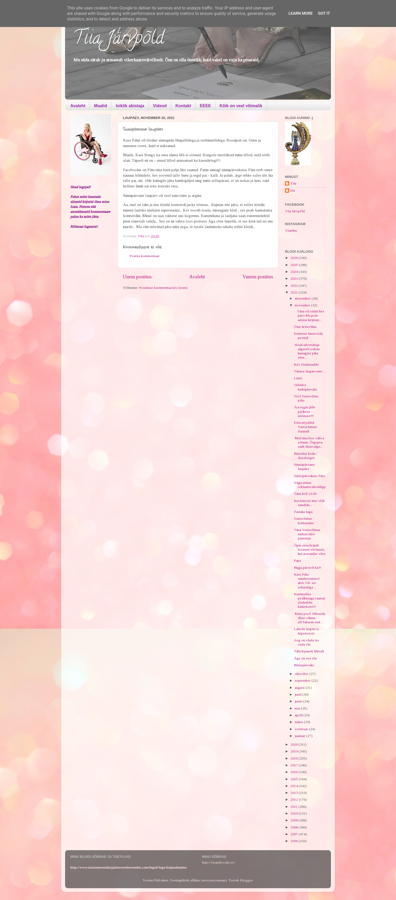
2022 (295, 286)
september (303, 680)
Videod (160, 106)
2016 (295, 772)
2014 (295, 786)
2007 (295, 834)
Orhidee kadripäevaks (305, 387)
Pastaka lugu (303, 512)
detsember (303, 298)
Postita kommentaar (145, 256)
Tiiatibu (291, 230)
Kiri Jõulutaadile (306, 364)
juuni (299, 701)
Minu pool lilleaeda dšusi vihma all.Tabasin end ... (309, 618)
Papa (297, 560)
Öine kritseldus (305, 327)
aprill (299, 715)
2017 (295, 765)
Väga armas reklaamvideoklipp (310, 485)
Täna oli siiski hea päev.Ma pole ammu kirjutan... (309, 315)
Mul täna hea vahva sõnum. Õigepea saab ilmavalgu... (309, 442)
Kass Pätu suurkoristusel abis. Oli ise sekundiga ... (306, 580)
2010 (295, 813)
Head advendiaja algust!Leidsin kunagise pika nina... (307, 351)
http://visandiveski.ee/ (218, 862)
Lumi (298, 378)
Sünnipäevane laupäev (304, 467)
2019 (295, 751)
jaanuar (300, 736)
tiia (292, 190)
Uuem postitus (137, 276)
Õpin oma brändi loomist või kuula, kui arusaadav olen (309, 549)
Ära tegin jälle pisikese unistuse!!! (304, 411)
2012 (295, 799)
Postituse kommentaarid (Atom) (163, 288)
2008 (295, 827)
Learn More (300, 13)
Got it (324, 13)
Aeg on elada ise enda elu (306, 642)
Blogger (246, 880)
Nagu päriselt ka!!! (307, 568)
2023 (295, 278)
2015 (295, 779)
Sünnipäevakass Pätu (309, 476)
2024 (295, 272)
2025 (295, 265)
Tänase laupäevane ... (309, 371)
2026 (295, 258)
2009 (295, 820)
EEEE (205, 106)
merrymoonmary (214, 880)
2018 (295, 758)
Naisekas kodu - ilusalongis (306, 456)
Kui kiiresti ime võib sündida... (309, 503)
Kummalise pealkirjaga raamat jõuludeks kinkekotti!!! (309, 600)
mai (298, 708)
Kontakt (183, 106)
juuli (298, 694)
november (303, 305)
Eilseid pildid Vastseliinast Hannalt (305, 427)
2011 (294, 807)
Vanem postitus (257, 276)
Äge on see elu (305, 658)
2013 (295, 793)
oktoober (302, 674)
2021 (295, 292)
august (300, 688)
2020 (295, 744)
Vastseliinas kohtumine (304, 521)
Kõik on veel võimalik (241, 106)
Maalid (100, 106)
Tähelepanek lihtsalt (309, 651)
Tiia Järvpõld (118, 39)
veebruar (302, 729)
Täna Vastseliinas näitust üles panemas (307, 534)
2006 (295, 841)
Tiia (293, 183)
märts (299, 722)
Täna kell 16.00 (305, 494)
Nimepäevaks (304, 665)
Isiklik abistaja (130, 106)
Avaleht (77, 106)
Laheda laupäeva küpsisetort (306, 631)
